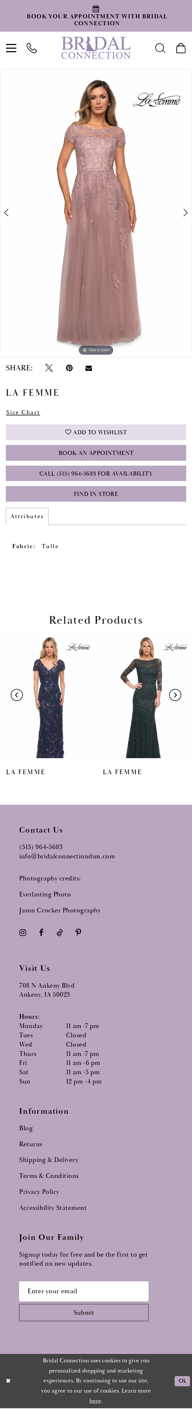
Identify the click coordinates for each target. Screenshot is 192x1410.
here (95, 1402)
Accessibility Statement (53, 1209)
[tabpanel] (96, 213)
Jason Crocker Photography (60, 911)
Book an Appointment (96, 454)
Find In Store (96, 495)
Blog (26, 1129)
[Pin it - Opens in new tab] (69, 368)
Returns (30, 1145)
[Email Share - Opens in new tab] (88, 368)
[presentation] (48, 696)
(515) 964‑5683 (41, 848)
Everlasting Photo (45, 895)
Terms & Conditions (49, 1177)
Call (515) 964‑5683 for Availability (96, 474)
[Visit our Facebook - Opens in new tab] (41, 934)
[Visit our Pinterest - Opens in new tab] (78, 934)
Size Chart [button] (23, 413)
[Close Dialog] (8, 1383)
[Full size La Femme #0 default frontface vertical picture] (96, 213)
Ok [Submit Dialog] (182, 1382)
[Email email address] (84, 1292)
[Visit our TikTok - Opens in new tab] (59, 934)
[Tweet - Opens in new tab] (49, 368)
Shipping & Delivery (48, 1161)
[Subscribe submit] (84, 1314)
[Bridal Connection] (96, 48)
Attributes (27, 517)
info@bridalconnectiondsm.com (67, 857)
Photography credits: (50, 880)
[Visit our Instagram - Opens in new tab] (22, 934)
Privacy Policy (39, 1193)
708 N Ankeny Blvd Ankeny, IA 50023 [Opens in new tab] (47, 991)
